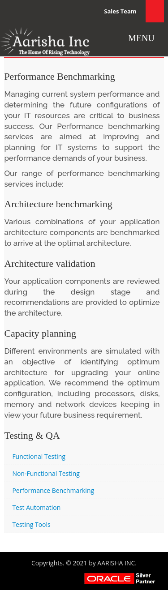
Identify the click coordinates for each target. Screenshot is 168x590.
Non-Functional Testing (46, 473)
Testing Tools (31, 524)
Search (155, 11)
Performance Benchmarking (53, 490)
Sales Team (120, 11)
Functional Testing (38, 456)
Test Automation (36, 507)
